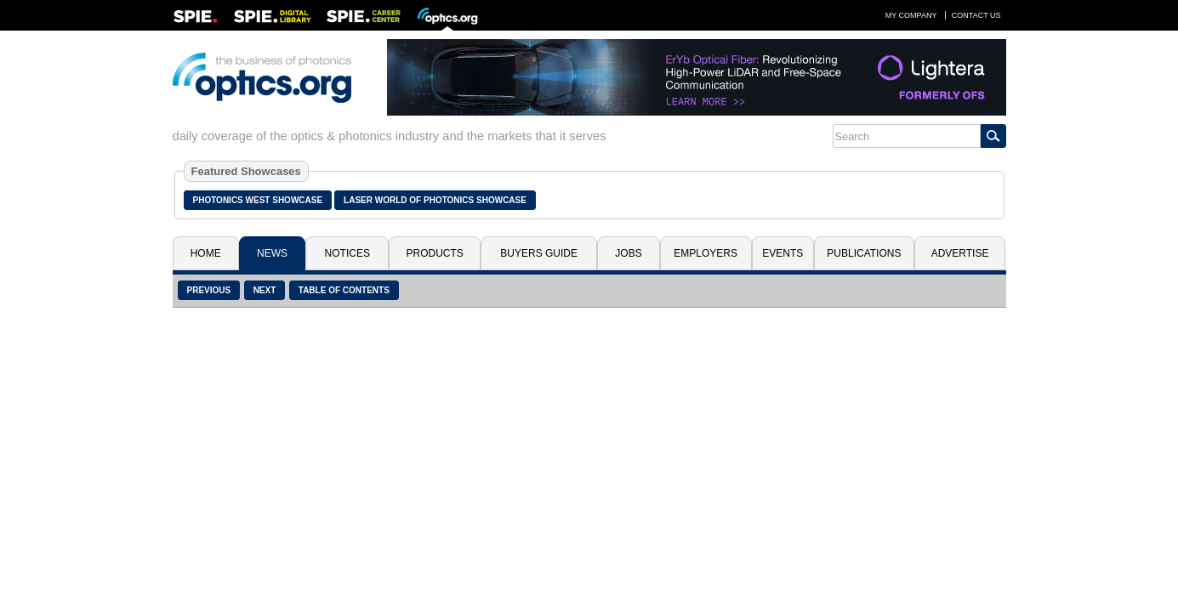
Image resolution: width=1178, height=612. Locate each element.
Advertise (960, 253)
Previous (209, 290)
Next (264, 290)
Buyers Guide (539, 253)
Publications (864, 253)
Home (206, 253)
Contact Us (976, 15)
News (272, 253)
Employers (705, 253)
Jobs (628, 253)
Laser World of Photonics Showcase (435, 200)
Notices (347, 253)
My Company (911, 15)
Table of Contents (344, 290)
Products (435, 253)
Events (782, 253)
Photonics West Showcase (258, 200)
